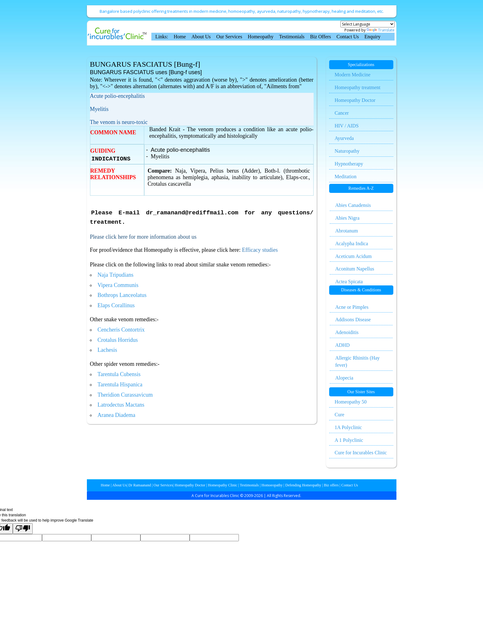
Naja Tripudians (115, 275)
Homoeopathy (272, 485)
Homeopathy (261, 36)
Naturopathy (347, 151)
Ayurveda (344, 138)
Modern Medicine (353, 74)
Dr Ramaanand (139, 485)
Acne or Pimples (352, 307)
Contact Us (348, 36)
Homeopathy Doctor (355, 100)
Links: (161, 36)
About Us (201, 36)
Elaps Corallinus (116, 305)
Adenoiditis (347, 332)
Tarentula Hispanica (119, 384)
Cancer (342, 113)
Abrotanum (346, 230)
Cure (339, 414)
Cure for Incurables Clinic (361, 452)
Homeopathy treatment (358, 87)
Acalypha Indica (351, 243)
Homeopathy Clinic (222, 485)
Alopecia (344, 377)
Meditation (346, 176)
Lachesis (107, 350)
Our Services (229, 36)
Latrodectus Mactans (120, 405)
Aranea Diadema (116, 415)
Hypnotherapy (349, 163)
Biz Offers (320, 36)
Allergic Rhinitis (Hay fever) (357, 361)
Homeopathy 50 (351, 401)
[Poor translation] (23, 528)
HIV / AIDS (347, 125)
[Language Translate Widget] (367, 24)
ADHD (342, 345)
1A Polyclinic (348, 427)
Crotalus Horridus (117, 340)
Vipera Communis (117, 285)
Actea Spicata (349, 281)
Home (180, 36)
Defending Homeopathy (303, 485)
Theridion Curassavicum (125, 395)
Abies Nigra (347, 218)
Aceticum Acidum (353, 256)
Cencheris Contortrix (120, 330)
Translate (381, 30)
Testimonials (292, 36)
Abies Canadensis (353, 205)
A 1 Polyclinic (349, 440)
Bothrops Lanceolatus (121, 295)
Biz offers (331, 485)
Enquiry (372, 36)
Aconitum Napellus (354, 268)
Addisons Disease (353, 319)
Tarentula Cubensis (118, 374)
